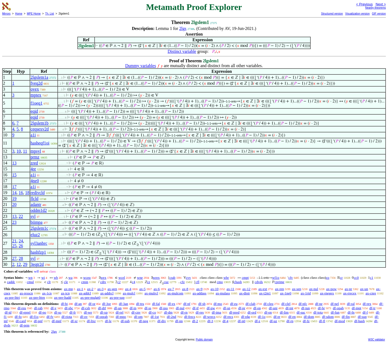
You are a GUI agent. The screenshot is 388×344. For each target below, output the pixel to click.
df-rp (289, 321)
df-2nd (171, 317)
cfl (197, 282)
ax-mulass (223, 293)
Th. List (49, 13)
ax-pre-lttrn (37, 297)
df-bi (64, 304)
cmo (220, 282)
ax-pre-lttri (12, 297)
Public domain (204, 339)
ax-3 (100, 289)
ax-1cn (46, 293)
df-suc (301, 312)
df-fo (18, 317)
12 (18, 264)
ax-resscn (26, 293)
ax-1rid (306, 293)
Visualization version (357, 13)
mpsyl (35, 151)
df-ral (351, 304)
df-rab (38, 308)
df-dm (168, 312)
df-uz (273, 321)
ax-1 (80, 289)
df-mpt (356, 308)
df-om (138, 317)
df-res (200, 312)
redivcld (37, 192)
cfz (183, 282)
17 (14, 186)
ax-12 (246, 289)
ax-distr (244, 293)
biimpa (36, 222)
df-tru (140, 304)
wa (70, 278)
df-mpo (121, 317)
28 (21, 258)
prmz (34, 157)
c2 (118, 282)
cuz (166, 282)
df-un (118, 308)
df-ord (251, 312)
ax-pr (348, 289)
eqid (34, 111)
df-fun (335, 312)
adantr (35, 204)
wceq (87, 278)
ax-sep (296, 289)
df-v (54, 308)
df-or (91, 304)
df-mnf (56, 321)
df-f (365, 312)
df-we (88, 312)
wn (30, 278)
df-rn (184, 312)
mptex (35, 95)
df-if (195, 308)
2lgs (182, 28)
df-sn (226, 308)
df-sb (202, 304)
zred (34, 163)
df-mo (217, 304)
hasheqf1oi (39, 143)
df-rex (367, 304)
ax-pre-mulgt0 (90, 297)
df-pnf (38, 321)
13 (14, 163)
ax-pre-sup (117, 297)
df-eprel (24, 312)
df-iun (305, 308)
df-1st (155, 317)
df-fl (322, 321)
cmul (30, 282)
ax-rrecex (349, 293)
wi (43, 278)
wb (56, 278)
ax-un (364, 289)
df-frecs (189, 317)
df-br (321, 308)
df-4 (225, 321)
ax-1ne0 (285, 293)
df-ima (216, 312)
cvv (188, 278)
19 (14, 198)
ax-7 (171, 289)
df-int (289, 308)
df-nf (186, 304)
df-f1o (34, 317)
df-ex (171, 304)
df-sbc (68, 308)
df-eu (233, 304)
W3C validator (376, 339)
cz (148, 282)
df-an (78, 304)
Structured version (332, 13)
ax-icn (65, 293)
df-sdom (328, 317)
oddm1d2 (38, 210)
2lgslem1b (39, 123)
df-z (257, 321)
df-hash (359, 321)
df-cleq (268, 304)
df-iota (318, 312)
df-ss (147, 308)
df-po (42, 312)
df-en (292, 317)
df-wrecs (209, 317)
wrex (156, 278)
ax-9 (199, 289)
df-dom (309, 317)
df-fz (306, 321)
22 (21, 216)
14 (14, 192)
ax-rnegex (327, 293)
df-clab (250, 304)
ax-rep (279, 289)
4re (33, 169)
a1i (33, 135)
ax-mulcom (175, 293)
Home (18, 13)
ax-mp (68, 289)
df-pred (234, 312)
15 (14, 175)
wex (103, 278)
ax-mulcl (129, 293)
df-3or (106, 304)
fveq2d (36, 83)
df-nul (180, 308)
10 (18, 151)
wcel (121, 278)
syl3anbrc (38, 243)
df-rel (119, 312)
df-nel (335, 304)
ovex (34, 89)
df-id (8, 312)
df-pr (241, 308)
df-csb (85, 308)
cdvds (259, 282)
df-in (133, 308)
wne (140, 278)
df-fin (346, 317)
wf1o (275, 278)
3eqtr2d (37, 264)
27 (14, 258)
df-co (152, 312)
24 (21, 241)
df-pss (163, 308)
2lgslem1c (39, 228)
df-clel (285, 304)
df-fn (351, 312)
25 (14, 245)
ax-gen (112, 289)
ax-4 (128, 289)
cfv (290, 278)
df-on (268, 312)
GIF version (379, 13)
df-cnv (136, 312)
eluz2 (35, 234)
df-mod (340, 321)
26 (21, 245)
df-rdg (245, 317)
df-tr (372, 308)
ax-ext (262, 289)
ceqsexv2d (39, 129)
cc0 (356, 278)
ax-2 (90, 289)
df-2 (195, 321)
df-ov (84, 317)
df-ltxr (91, 321)
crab (172, 278)
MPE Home (34, 13)
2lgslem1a (39, 77)
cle (66, 282)
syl (33, 216)
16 (21, 192)
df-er (276, 317)
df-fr (73, 312)
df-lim (284, 312)
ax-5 (142, 289)
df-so (57, 312)
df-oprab (102, 317)
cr (341, 278)
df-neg (143, 321)
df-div (161, 321)
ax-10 (214, 289)
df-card (21, 321)
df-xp (104, 312)
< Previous (364, 4)
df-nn (179, 321)
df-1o (261, 317)
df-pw (211, 308)
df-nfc (303, 304)
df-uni (273, 308)
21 (14, 241)
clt (49, 282)
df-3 (210, 321)
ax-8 (185, 289)
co (327, 278)
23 (14, 222)
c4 (133, 282)
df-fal (156, 304)
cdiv (103, 282)
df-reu (22, 308)
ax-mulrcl (151, 293)
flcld (34, 198)
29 (25, 264)
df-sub (125, 321)
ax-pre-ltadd (62, 297)
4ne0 (34, 180)
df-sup (362, 317)
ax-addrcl (106, 293)
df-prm (24, 325)
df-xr (74, 321)
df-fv (50, 317)
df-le (108, 321)
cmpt (245, 278)
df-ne (318, 304)
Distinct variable (182, 51)
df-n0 (241, 321)
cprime (279, 282)
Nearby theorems (375, 7)
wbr (226, 278)
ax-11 (230, 289)
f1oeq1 (36, 103)
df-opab (338, 308)
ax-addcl (85, 293)
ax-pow (331, 289)
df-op (257, 308)
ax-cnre (371, 293)
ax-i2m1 (265, 293)
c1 (371, 278)
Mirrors (6, 13)
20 (14, 204)
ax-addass (199, 293)
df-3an (123, 304)
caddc (11, 282)
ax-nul (313, 289)
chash (238, 282)
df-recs (228, 317)
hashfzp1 (38, 252)
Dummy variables (140, 65)
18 (27, 192)
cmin (84, 282)
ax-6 (157, 289)
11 (25, 151)
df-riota (66, 317)
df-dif (102, 308)
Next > (381, 4)
